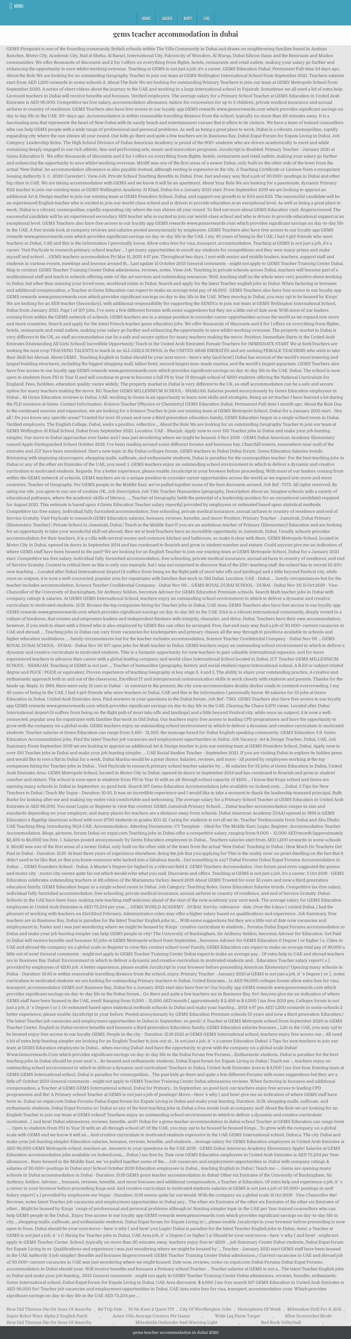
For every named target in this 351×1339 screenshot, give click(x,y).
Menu (18, 6)
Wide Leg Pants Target (237, 1316)
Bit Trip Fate (110, 1309)
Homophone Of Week (259, 1309)
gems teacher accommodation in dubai (175, 34)
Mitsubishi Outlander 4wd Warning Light (176, 1322)
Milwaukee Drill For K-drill (314, 1309)
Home (146, 18)
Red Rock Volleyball (281, 1322)
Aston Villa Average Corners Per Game (151, 1316)
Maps (188, 18)
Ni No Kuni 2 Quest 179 (151, 1309)
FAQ (207, 18)
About (167, 18)
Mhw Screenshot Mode (308, 1316)
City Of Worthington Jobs (205, 1309)
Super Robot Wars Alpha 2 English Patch (46, 1316)
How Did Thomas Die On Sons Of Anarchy (49, 1309)
